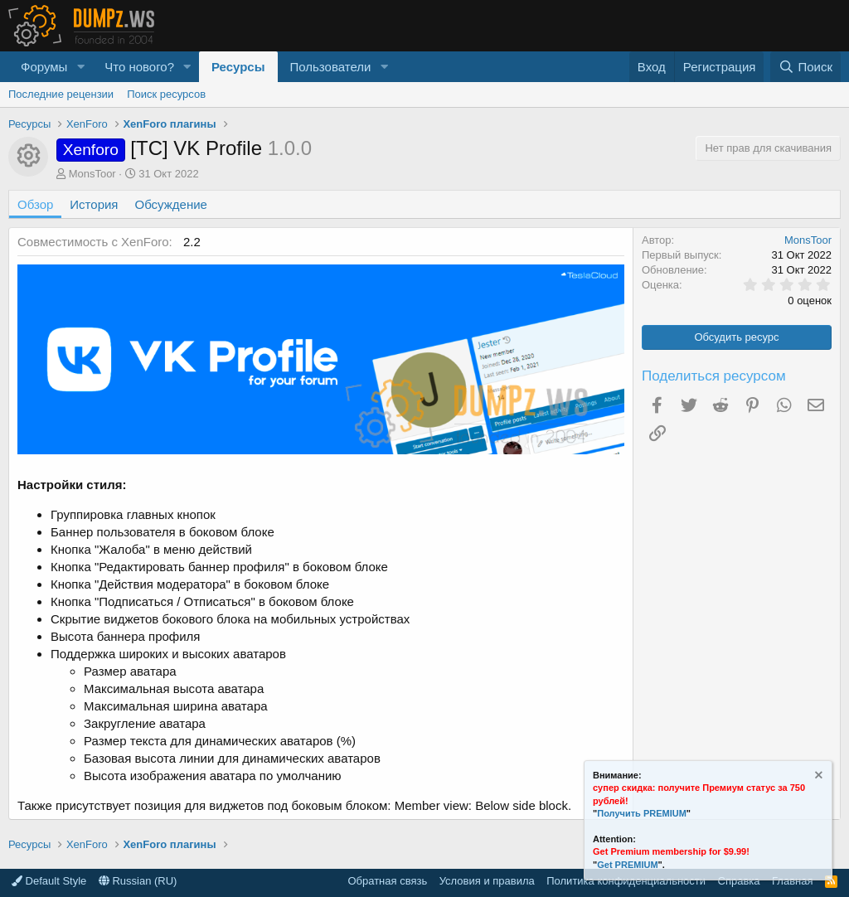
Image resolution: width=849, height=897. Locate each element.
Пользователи (330, 67)
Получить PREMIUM (641, 813)
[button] (80, 66)
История (94, 204)
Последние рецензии (61, 94)
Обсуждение (171, 204)
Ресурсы (238, 67)
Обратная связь (387, 881)
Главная (792, 881)
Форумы (44, 67)
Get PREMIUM (627, 865)
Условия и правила (487, 881)
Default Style (49, 881)
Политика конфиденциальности (626, 881)
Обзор (35, 204)
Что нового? (139, 67)
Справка (739, 881)
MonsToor (92, 173)
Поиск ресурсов (166, 94)
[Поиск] (805, 66)
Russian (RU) (138, 881)
